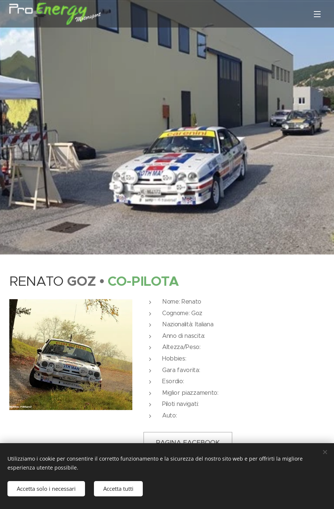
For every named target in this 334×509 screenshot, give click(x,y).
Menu (317, 14)
